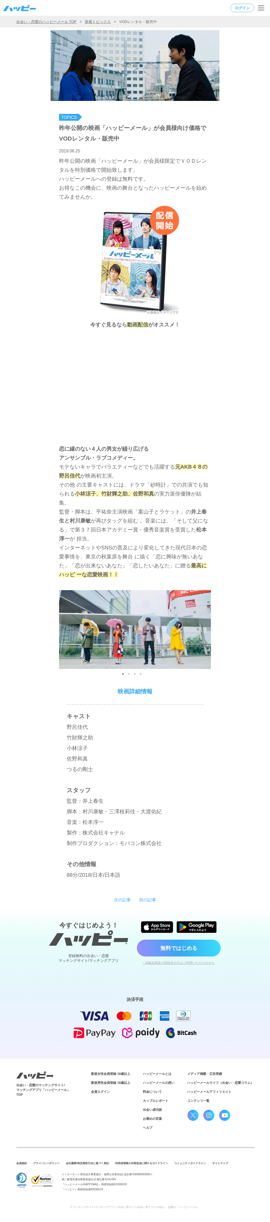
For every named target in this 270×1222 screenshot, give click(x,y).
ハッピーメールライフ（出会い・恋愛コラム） (220, 1083)
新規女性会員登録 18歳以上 (110, 1074)
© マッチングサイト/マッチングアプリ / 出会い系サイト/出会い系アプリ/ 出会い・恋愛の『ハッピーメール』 (135, 1207)
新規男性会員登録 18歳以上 (110, 1083)
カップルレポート (155, 1101)
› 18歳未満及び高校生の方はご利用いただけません (179, 963)
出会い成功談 (152, 1110)
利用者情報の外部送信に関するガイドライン (141, 1163)
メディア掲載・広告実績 (204, 1074)
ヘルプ (147, 1128)
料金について (152, 1092)
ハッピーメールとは (157, 1074)
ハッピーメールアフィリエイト (209, 1092)
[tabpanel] (135, 626)
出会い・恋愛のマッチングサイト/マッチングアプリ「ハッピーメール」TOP (43, 1090)
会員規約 (21, 1163)
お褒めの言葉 (152, 1119)
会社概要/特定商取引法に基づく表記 (87, 1163)
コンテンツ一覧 (198, 1101)
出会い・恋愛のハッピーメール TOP (46, 22)
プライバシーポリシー (46, 1163)
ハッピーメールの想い (159, 1083)
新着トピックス (98, 22)
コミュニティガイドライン (190, 1163)
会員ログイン (100, 1092)
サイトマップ (220, 1163)
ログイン (242, 8)
